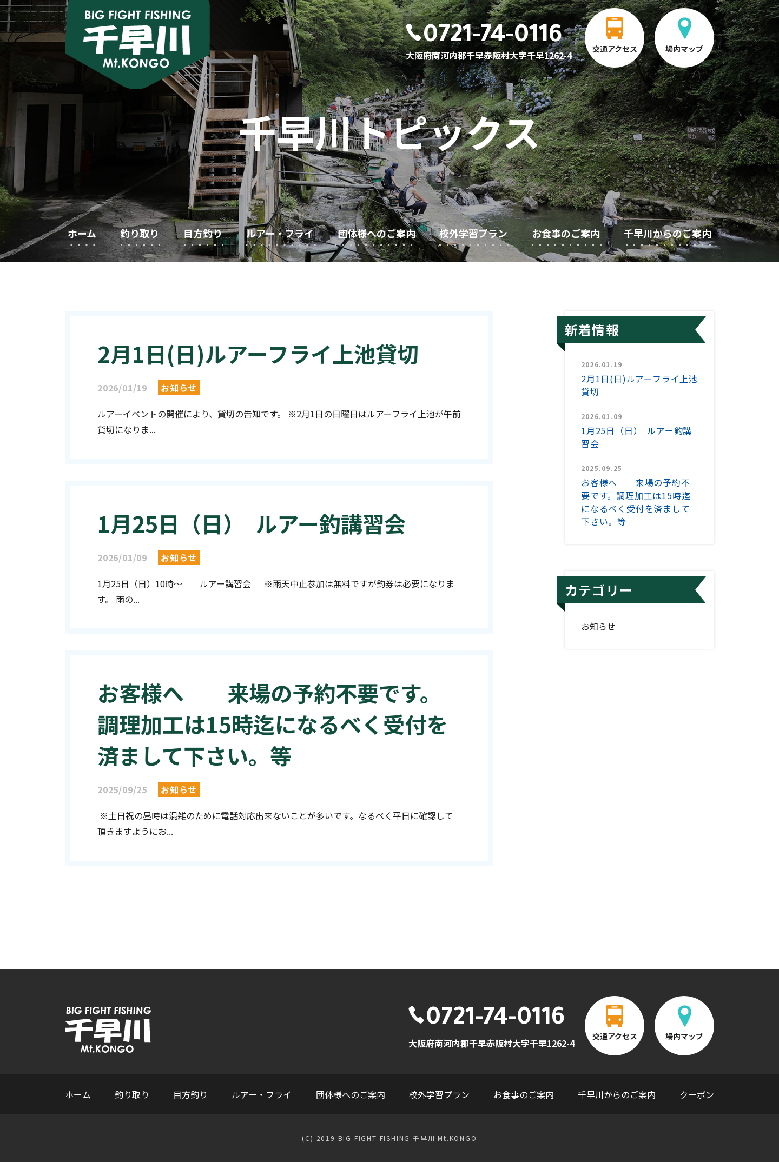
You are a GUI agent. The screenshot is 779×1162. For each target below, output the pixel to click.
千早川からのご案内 (667, 233)
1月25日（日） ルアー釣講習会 (262, 523)
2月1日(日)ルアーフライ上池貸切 (258, 353)
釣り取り (139, 233)
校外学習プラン (473, 233)
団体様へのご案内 (376, 233)
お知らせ (179, 387)
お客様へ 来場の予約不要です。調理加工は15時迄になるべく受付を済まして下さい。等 (272, 724)
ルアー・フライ (280, 233)
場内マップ (684, 48)
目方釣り (202, 233)
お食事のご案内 (566, 233)
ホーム (82, 233)
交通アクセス (614, 48)
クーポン (696, 1094)
